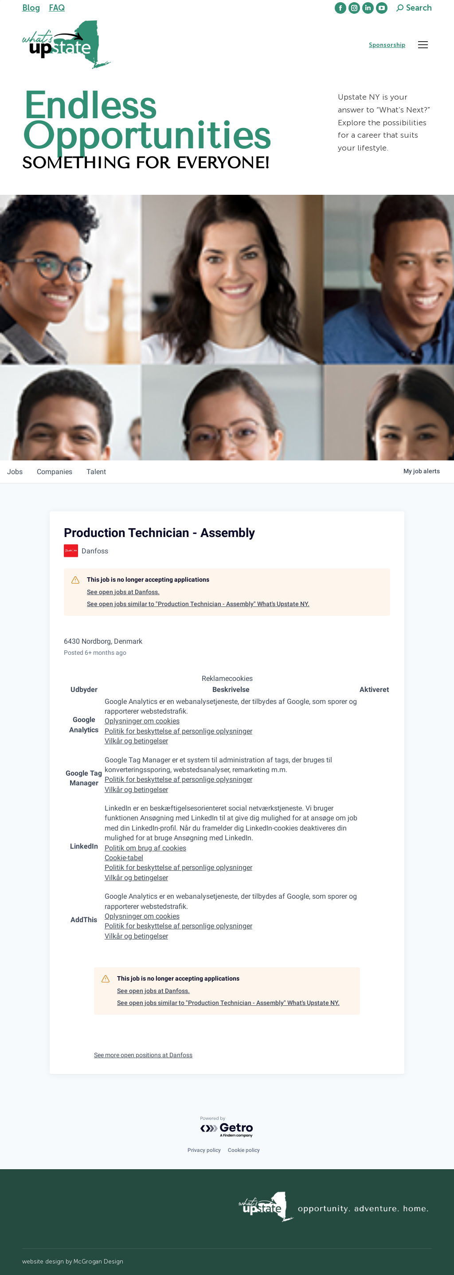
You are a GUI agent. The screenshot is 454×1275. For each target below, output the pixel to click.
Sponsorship (387, 45)
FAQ (57, 8)
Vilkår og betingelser (136, 741)
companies (54, 472)
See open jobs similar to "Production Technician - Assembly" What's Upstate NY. (198, 603)
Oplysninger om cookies (142, 721)
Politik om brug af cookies (145, 848)
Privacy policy (204, 1150)
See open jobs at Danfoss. (123, 591)
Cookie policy (244, 1150)
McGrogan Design (98, 1261)
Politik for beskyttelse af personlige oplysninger (178, 731)
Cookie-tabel (124, 858)
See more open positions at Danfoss (143, 1055)
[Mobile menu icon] (423, 45)
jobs (15, 472)
